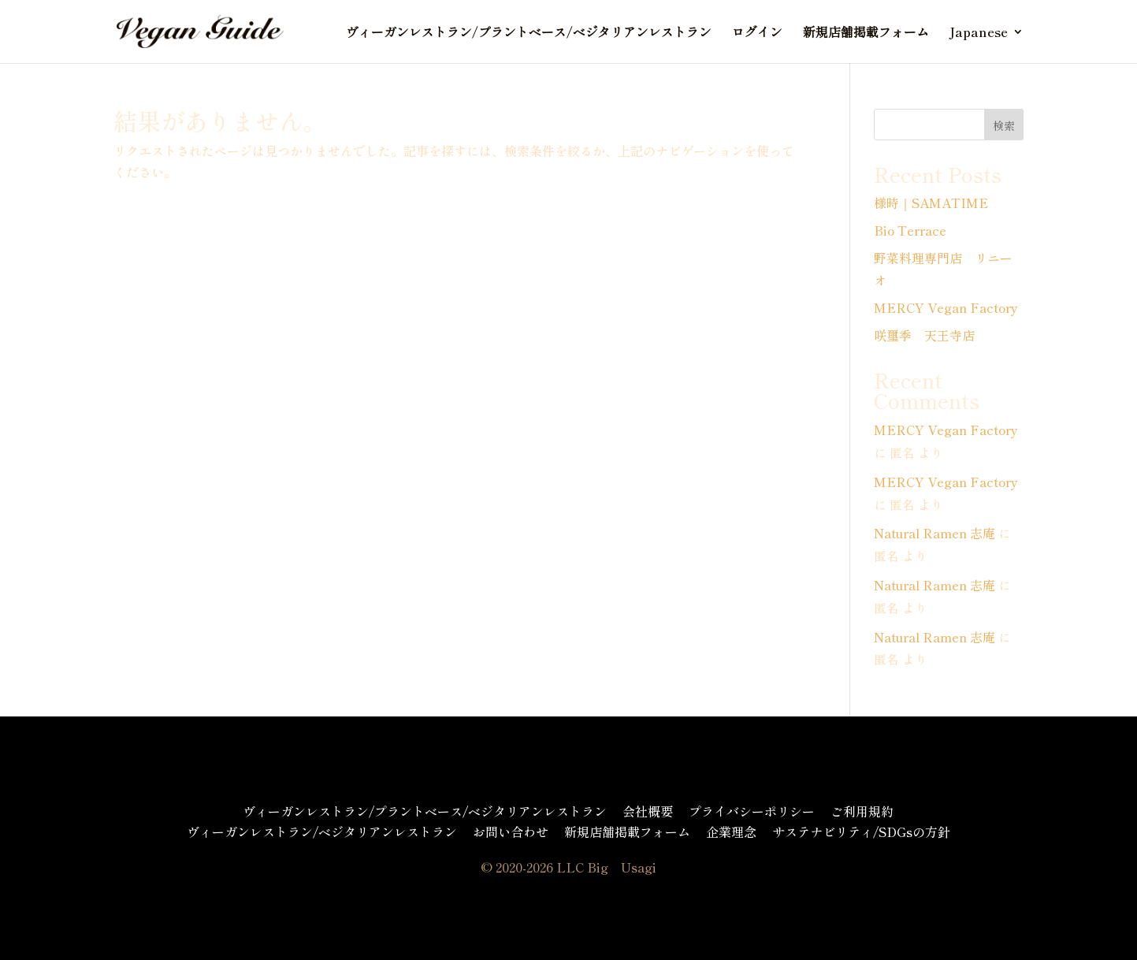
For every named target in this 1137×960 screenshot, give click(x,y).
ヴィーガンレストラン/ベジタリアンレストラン (322, 831)
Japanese (978, 33)
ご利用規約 (862, 811)
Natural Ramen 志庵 (934, 532)
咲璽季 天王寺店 (924, 335)
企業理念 (731, 831)
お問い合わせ (510, 831)
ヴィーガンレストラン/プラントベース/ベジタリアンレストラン (529, 33)
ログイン (757, 33)
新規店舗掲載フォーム (866, 33)
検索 (1004, 125)
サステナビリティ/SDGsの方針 (861, 831)
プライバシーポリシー (752, 811)
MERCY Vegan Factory (946, 307)
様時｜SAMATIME (931, 202)
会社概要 (647, 811)
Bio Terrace (910, 230)
